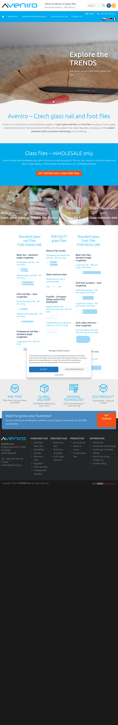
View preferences (74, 369)
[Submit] (103, 5)
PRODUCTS (13, 16)
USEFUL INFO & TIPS (59, 16)
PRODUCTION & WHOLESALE (35, 16)
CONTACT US (76, 16)
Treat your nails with (14, 213)
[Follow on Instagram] (113, 5)
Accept (43, 369)
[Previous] (4, 205)
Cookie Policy (59, 375)
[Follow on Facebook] (109, 5)
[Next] (113, 205)
